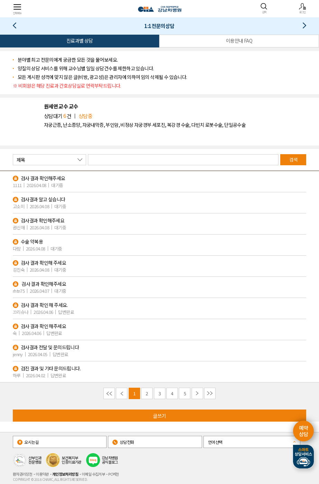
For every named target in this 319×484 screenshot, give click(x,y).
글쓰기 (159, 415)
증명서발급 (302, 27)
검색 (264, 8)
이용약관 (42, 474)
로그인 (302, 8)
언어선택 (215, 442)
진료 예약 (17, 27)
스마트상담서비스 (303, 456)
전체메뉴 (17, 9)
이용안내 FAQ (239, 40)
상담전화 (123, 442)
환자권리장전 (22, 474)
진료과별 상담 (79, 40)
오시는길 (28, 442)
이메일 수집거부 (93, 474)
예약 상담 (303, 431)
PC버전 (113, 474)
